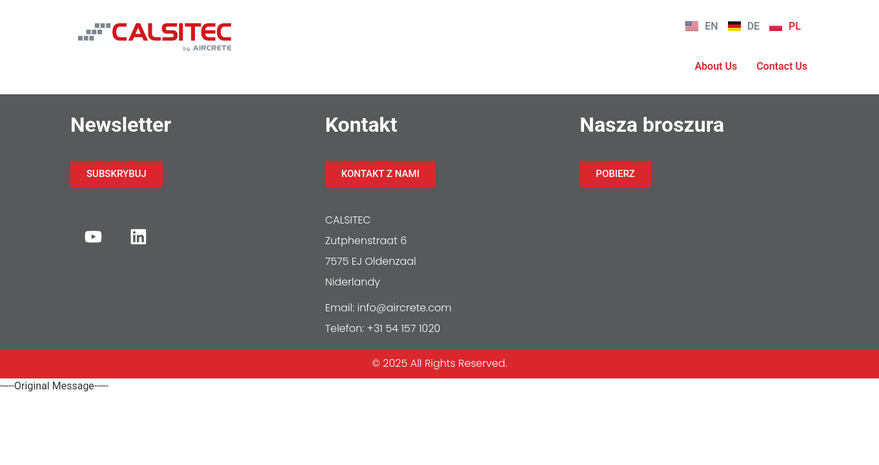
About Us (715, 66)
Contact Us (781, 66)
